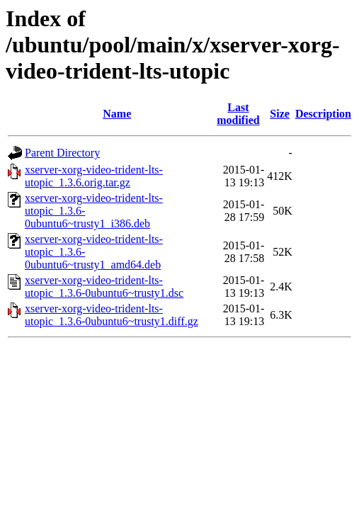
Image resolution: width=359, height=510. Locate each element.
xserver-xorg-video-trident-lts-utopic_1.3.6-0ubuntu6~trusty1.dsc (104, 286)
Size (280, 114)
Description (323, 114)
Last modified (238, 113)
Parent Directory (62, 153)
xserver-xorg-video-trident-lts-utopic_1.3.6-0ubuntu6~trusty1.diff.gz (111, 314)
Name (117, 114)
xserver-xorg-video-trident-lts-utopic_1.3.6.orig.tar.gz (94, 176)
